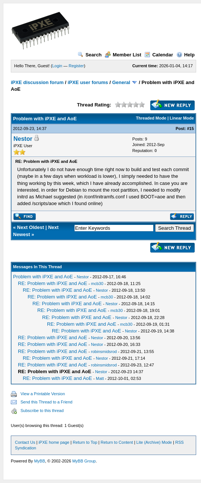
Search (89, 55)
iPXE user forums (87, 82)
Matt (100, 378)
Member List (123, 55)
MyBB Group (84, 461)
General (121, 82)
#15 (190, 128)
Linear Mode (182, 118)
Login (57, 66)
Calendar (158, 55)
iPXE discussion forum (37, 82)
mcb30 (97, 283)
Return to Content (117, 442)
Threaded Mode (151, 118)
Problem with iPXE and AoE (43, 276)
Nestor (22, 139)
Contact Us (25, 442)
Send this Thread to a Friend (46, 402)
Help (185, 55)
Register (76, 66)
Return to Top (85, 442)
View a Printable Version (43, 393)
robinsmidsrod (104, 351)
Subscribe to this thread (42, 410)
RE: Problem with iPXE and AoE (52, 283)
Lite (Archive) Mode (154, 442)
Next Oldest (30, 227)
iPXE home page (53, 442)
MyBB (39, 461)
